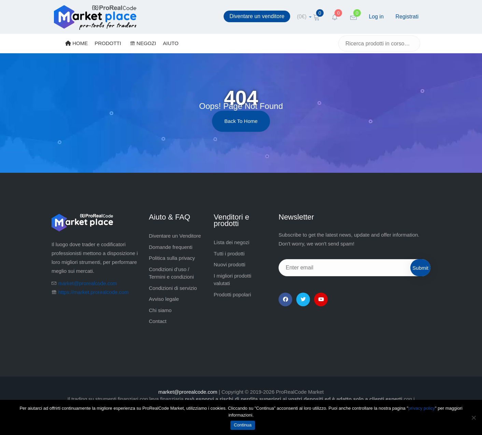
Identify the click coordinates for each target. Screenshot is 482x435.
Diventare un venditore (256, 16)
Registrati (407, 16)
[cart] (304, 16)
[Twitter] (303, 299)
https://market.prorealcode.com (93, 292)
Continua (243, 424)
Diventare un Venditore (175, 236)
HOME (76, 43)
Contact (158, 321)
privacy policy (421, 408)
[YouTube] (321, 299)
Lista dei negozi (231, 242)
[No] (473, 417)
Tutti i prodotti (229, 253)
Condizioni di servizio (173, 288)
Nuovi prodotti (229, 264)
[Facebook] (285, 299)
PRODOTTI (108, 43)
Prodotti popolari (232, 294)
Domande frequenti (171, 247)
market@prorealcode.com (87, 283)
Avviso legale (164, 299)
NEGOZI (143, 43)
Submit (420, 268)
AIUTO (171, 43)
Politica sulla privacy (172, 258)
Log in (376, 16)
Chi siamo (160, 310)
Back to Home (240, 121)
